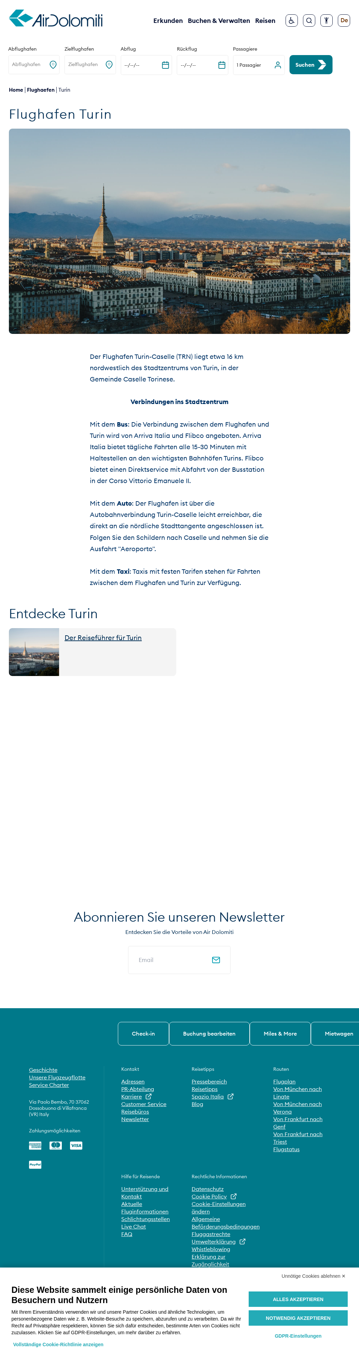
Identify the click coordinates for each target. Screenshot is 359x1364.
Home (16, 90)
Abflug (128, 49)
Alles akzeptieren (298, 1299)
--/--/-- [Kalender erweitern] (131, 65)
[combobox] (12, 65)
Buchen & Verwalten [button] (219, 20)
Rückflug (187, 49)
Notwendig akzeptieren (298, 1318)
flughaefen (41, 90)
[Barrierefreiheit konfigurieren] (326, 20)
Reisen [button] (265, 20)
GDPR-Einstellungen (298, 1336)
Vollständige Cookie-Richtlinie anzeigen (58, 1344)
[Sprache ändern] (344, 20)
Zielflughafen (79, 49)
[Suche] (309, 20)
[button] (259, 65)
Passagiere (245, 49)
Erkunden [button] (168, 20)
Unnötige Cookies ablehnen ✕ (314, 1276)
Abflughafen (22, 49)
